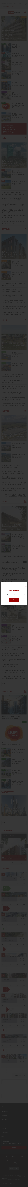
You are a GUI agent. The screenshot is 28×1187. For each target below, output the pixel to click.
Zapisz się (14, 600)
